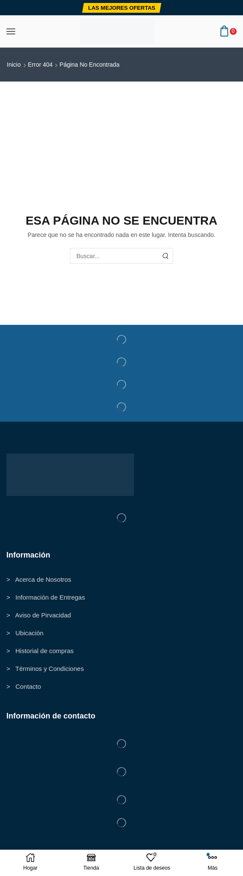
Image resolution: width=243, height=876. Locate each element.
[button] (121, 8)
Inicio (14, 64)
